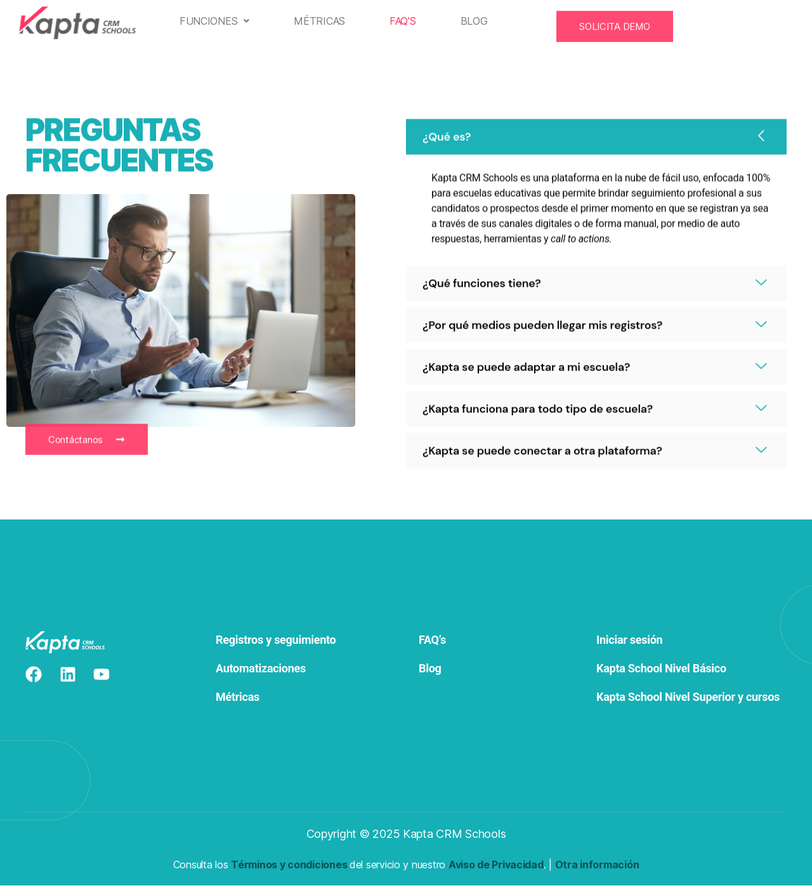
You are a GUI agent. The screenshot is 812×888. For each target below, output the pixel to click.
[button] (219, 21)
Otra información (597, 867)
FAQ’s (408, 21)
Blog (479, 21)
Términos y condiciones (289, 867)
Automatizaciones (261, 671)
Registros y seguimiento (277, 643)
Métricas (325, 21)
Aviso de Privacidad (496, 867)
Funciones (219, 21)
